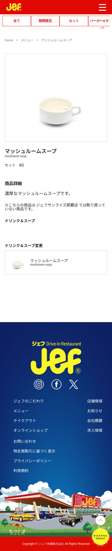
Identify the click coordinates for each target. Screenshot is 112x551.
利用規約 (21, 470)
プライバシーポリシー (32, 460)
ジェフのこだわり (28, 401)
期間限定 (45, 21)
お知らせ (94, 410)
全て (16, 21)
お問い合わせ (24, 441)
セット (74, 21)
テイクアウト (24, 420)
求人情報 (94, 430)
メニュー (27, 40)
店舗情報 (94, 401)
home (9, 40)
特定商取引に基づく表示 (34, 451)
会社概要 (94, 420)
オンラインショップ (30, 430)
